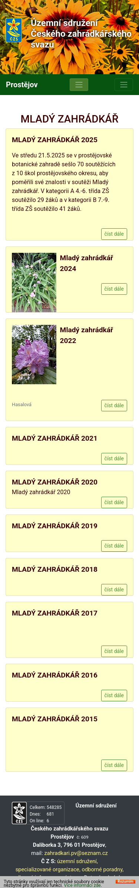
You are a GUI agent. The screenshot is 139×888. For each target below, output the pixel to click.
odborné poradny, (102, 869)
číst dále (114, 234)
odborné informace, (36, 877)
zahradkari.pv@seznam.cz (76, 853)
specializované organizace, (48, 869)
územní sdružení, (77, 861)
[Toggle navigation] (79, 84)
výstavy (71, 877)
